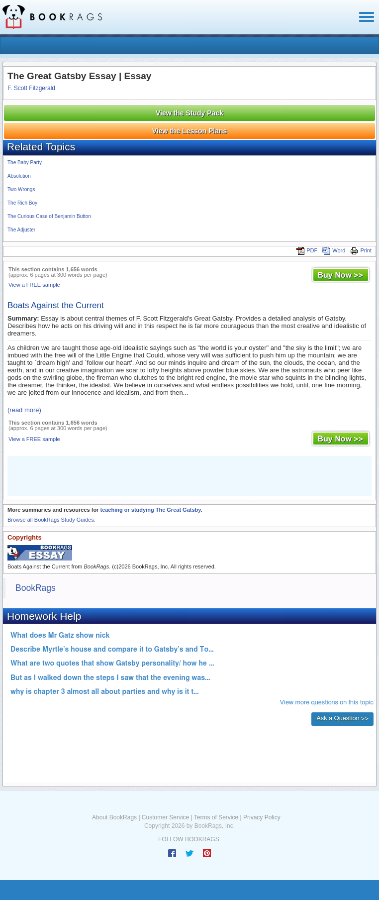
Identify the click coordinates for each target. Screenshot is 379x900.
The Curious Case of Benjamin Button (49, 216)
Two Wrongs (21, 189)
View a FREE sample (34, 285)
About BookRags (114, 817)
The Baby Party (24, 162)
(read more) (24, 410)
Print (361, 250)
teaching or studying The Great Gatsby (150, 510)
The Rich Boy (22, 203)
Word (333, 250)
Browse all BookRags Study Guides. (51, 520)
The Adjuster (21, 229)
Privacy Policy (262, 817)
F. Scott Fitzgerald (31, 88)
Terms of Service (216, 817)
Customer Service (165, 817)
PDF (306, 250)
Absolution (19, 176)
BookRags (35, 588)
